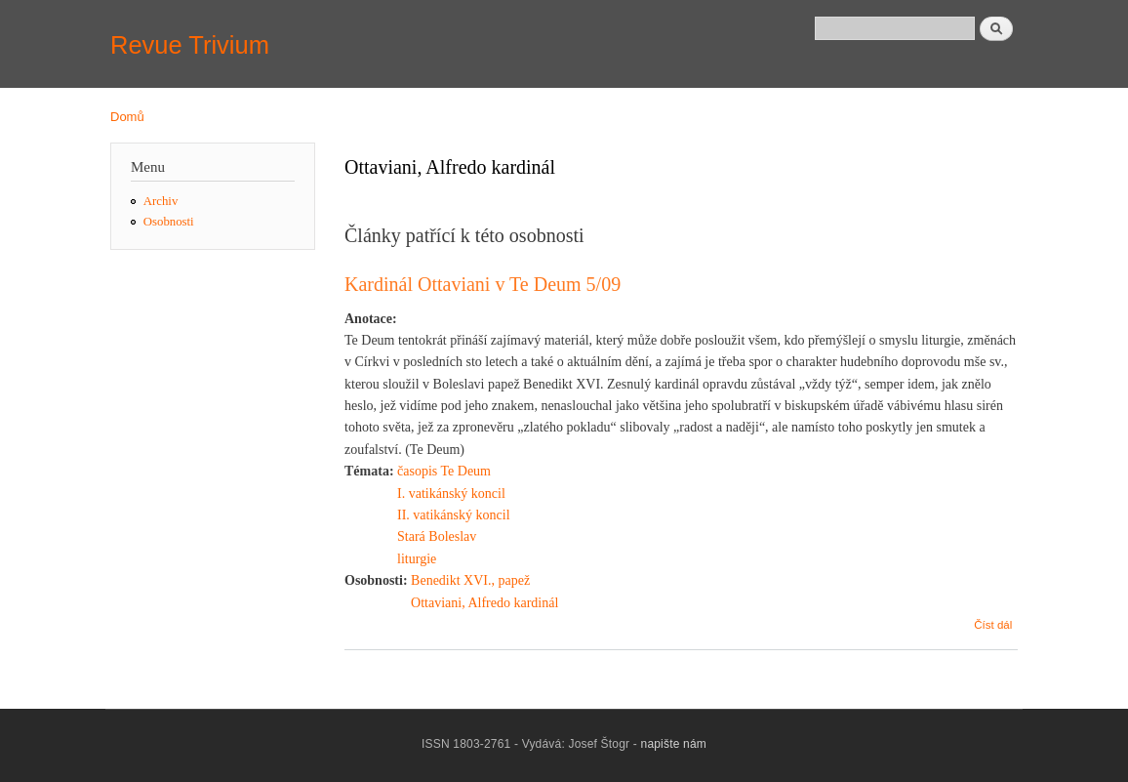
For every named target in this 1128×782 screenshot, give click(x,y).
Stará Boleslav (436, 536)
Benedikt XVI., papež (470, 580)
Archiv (161, 201)
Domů (127, 116)
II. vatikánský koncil (453, 515)
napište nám (674, 744)
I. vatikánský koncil (451, 493)
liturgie (416, 559)
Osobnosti (168, 221)
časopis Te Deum (444, 471)
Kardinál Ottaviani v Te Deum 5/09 (482, 284)
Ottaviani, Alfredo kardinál (484, 603)
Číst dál (993, 625)
